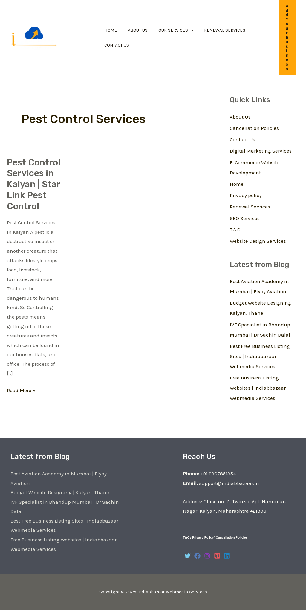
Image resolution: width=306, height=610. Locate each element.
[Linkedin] (227, 555)
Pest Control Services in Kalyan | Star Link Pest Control (33, 184)
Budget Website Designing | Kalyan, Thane (59, 492)
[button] (287, 37)
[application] (186, 30)
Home (237, 184)
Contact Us (242, 139)
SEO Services (245, 218)
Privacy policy (246, 195)
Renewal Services (250, 207)
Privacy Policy (203, 537)
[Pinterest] (217, 555)
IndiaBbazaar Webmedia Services (172, 591)
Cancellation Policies (254, 128)
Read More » (21, 389)
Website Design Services (258, 241)
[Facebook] (197, 555)
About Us (240, 117)
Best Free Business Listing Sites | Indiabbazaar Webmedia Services (260, 356)
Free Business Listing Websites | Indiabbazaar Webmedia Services (258, 388)
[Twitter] (187, 555)
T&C (235, 230)
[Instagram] (207, 555)
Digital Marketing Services (261, 151)
